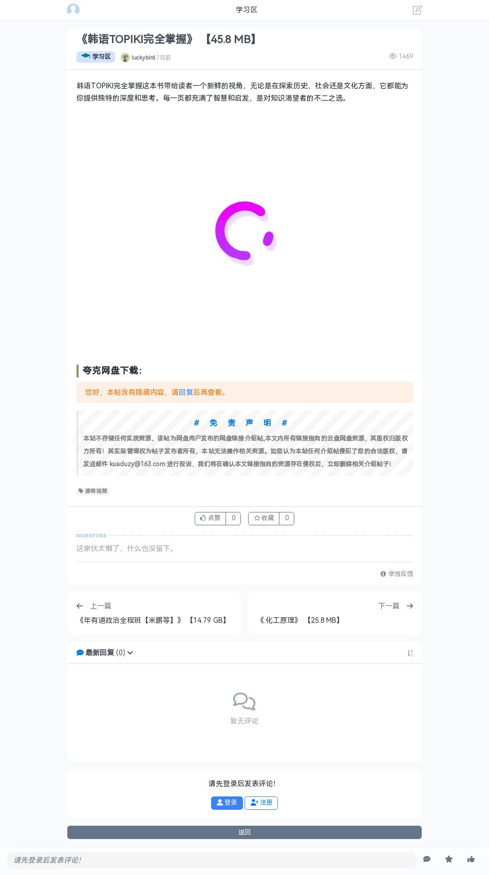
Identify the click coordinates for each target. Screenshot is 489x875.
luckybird (143, 57)
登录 (227, 802)
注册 (261, 802)
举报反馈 (396, 574)
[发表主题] (417, 11)
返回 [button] (244, 832)
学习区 (96, 57)
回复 (186, 392)
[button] (130, 653)
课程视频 (93, 491)
